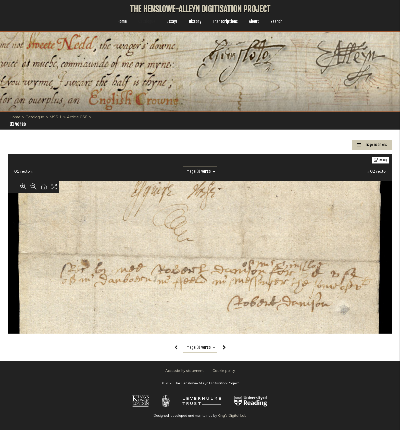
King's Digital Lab (232, 415)
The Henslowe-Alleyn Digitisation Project (200, 9)
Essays (171, 22)
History (195, 22)
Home (118, 22)
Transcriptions (227, 22)
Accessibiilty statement (184, 370)
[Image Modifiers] (372, 145)
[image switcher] (200, 171)
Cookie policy (223, 370)
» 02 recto (376, 171)
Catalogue (144, 22)
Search (280, 22)
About (257, 22)
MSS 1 (55, 116)
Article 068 (77, 116)
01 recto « (23, 171)
